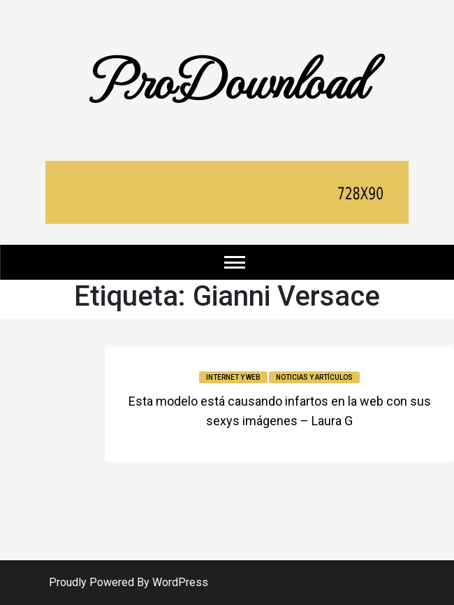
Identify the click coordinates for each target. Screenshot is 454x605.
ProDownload (227, 78)
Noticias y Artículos (314, 377)
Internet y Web (233, 377)
